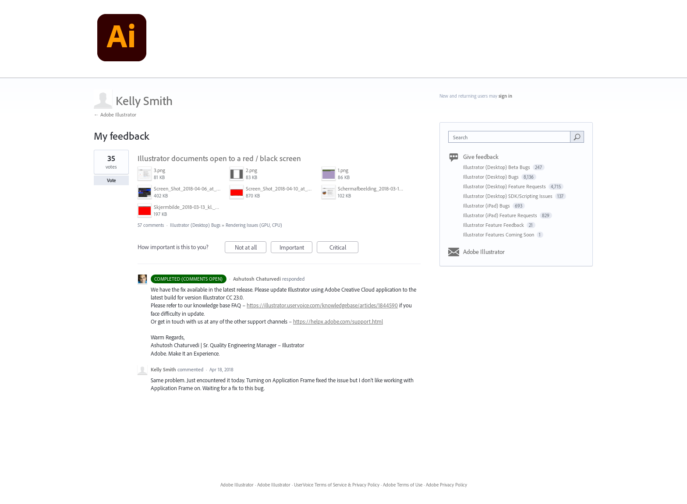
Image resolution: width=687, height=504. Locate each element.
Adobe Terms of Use (402, 485)
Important (296, 248)
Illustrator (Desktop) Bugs (195, 225)
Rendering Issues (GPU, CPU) (254, 225)
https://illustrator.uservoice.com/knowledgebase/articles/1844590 (322, 305)
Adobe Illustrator (484, 252)
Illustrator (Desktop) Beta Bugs (497, 167)
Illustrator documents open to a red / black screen (219, 158)
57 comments (151, 225)
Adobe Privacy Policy (446, 485)
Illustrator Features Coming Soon (499, 234)
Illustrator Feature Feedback (494, 225)
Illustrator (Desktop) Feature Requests (505, 186)
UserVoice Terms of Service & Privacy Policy (336, 485)
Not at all (251, 248)
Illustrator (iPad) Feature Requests (500, 215)
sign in (505, 96)
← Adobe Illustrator (115, 114)
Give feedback (481, 157)
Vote (111, 180)
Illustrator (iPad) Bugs (487, 205)
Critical (344, 248)
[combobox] (511, 137)
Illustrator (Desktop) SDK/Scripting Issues (508, 196)
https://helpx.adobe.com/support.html (338, 321)
